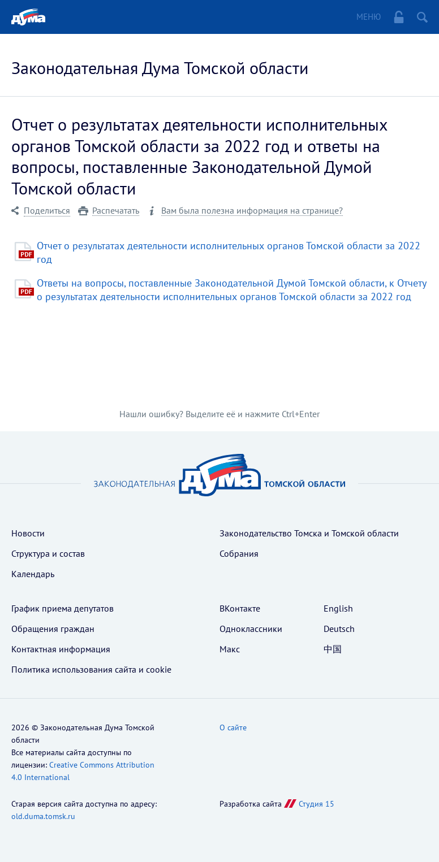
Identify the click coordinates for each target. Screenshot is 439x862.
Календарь (32, 573)
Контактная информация (60, 649)
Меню (368, 16)
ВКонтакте (240, 608)
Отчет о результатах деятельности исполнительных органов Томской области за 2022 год (228, 252)
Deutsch (339, 628)
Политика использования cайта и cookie (91, 669)
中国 (333, 649)
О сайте (233, 727)
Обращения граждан (52, 628)
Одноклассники (251, 628)
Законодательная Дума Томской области (159, 68)
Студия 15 (316, 804)
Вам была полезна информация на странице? (252, 210)
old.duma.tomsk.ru (43, 816)
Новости (28, 533)
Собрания (239, 553)
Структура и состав (48, 553)
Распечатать (115, 210)
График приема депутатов (62, 608)
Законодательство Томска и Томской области (309, 533)
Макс (230, 649)
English (338, 608)
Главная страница (28, 17)
